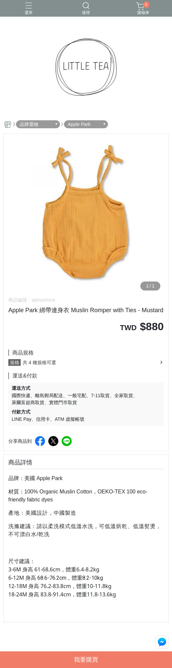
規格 (14, 362)
